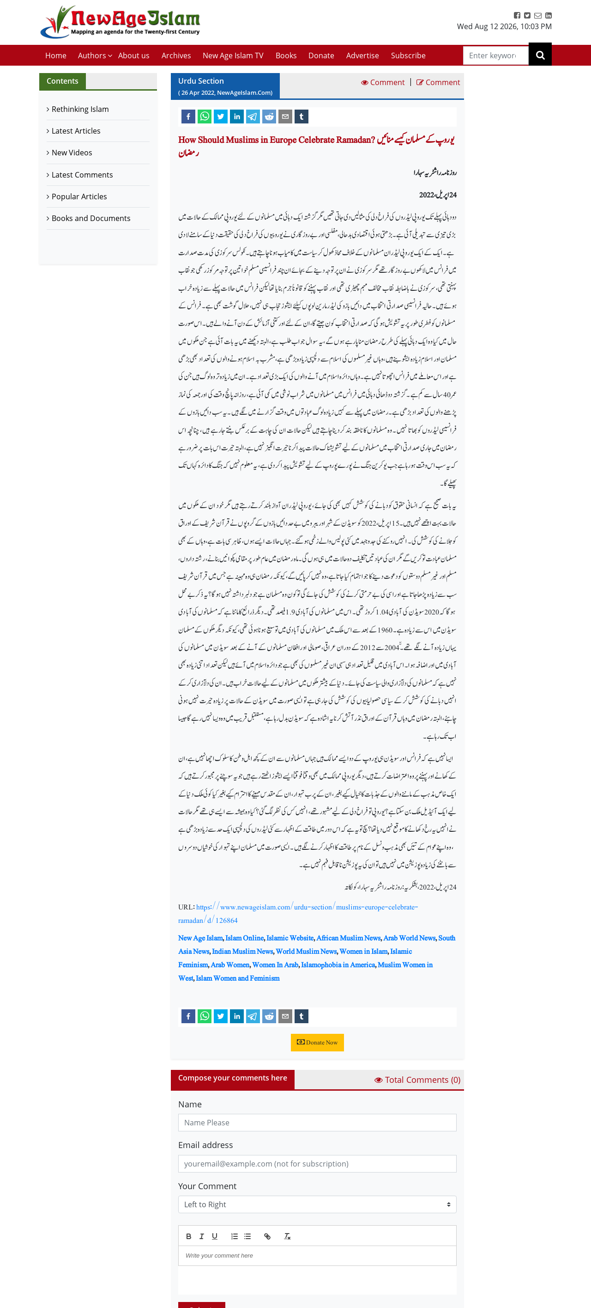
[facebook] (188, 116)
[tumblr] (301, 116)
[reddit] (269, 116)
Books (286, 55)
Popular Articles (79, 196)
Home (55, 55)
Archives (176, 55)
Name (190, 1104)
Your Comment (207, 1185)
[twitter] (221, 116)
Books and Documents (91, 218)
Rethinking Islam (80, 109)
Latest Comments (82, 175)
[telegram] (253, 116)
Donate (321, 55)
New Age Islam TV (233, 55)
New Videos (72, 152)
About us (134, 55)
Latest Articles (76, 131)
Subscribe (408, 55)
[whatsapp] (204, 116)
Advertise (362, 55)
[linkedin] (237, 116)
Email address (205, 1144)
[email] (285, 116)
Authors (92, 55)
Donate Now (317, 1043)
